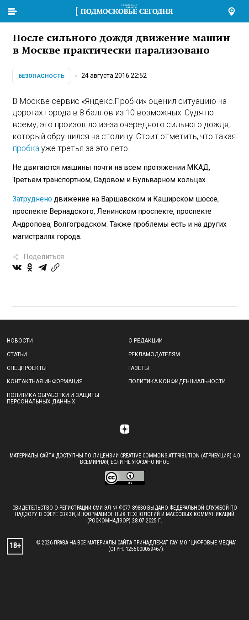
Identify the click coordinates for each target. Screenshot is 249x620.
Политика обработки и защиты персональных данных (53, 398)
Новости (20, 340)
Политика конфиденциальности (177, 381)
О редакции (145, 340)
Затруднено (32, 199)
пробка (25, 148)
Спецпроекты (27, 368)
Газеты (138, 368)
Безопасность (41, 76)
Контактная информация (45, 381)
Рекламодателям (154, 354)
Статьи (17, 354)
